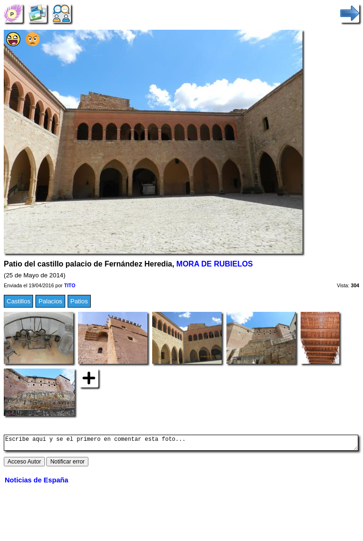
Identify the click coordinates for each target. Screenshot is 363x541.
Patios (79, 301)
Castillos (18, 301)
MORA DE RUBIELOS (214, 264)
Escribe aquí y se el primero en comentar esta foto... (181, 444)
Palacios (50, 301)
